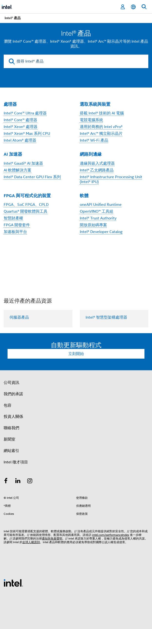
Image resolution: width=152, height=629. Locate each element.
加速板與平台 (15, 231)
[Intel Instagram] (30, 481)
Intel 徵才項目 (16, 462)
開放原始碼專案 (93, 225)
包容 (7, 405)
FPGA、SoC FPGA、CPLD (26, 204)
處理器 (10, 104)
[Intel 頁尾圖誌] (13, 582)
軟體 (84, 195)
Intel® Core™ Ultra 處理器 (25, 113)
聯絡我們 (11, 428)
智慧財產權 (13, 218)
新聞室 (9, 439)
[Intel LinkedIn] (18, 481)
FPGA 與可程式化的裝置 (27, 195)
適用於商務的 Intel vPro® (101, 126)
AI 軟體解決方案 (17, 170)
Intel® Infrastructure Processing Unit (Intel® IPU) (111, 179)
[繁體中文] (133, 7)
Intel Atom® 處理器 (20, 140)
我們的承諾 (13, 394)
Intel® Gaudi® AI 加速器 (23, 163)
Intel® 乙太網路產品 (97, 170)
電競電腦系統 (91, 120)
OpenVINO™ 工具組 (96, 211)
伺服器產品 (19, 317)
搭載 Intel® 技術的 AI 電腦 (102, 113)
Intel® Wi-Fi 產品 (94, 140)
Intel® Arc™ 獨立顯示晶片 (101, 133)
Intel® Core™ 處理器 (20, 120)
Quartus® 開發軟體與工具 (25, 211)
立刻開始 (76, 353)
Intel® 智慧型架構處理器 (106, 317)
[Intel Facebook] (6, 481)
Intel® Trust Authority (98, 218)
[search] (12, 61)
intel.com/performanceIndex (110, 535)
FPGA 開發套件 (17, 225)
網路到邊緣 (91, 154)
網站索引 (11, 450)
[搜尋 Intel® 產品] (76, 61)
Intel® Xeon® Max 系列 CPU (27, 133)
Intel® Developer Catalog (101, 231)
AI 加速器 (13, 154)
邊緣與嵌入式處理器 (97, 163)
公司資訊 (11, 382)
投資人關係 (13, 416)
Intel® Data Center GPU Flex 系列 (32, 177)
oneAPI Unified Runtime (101, 204)
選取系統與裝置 (95, 104)
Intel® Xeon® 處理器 (20, 126)
